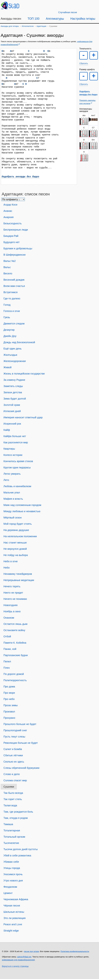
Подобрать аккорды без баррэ (20, 176)
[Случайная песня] (67, 12)
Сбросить (83, 63)
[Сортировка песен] (13, 199)
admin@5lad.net (24, 957)
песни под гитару (31, 951)
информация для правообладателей (18, 960)
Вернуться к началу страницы (15, 966)
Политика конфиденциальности (74, 951)
